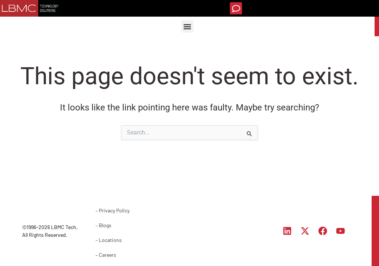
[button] (236, 8)
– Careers (105, 255)
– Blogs (103, 225)
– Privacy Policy (112, 210)
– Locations (108, 240)
